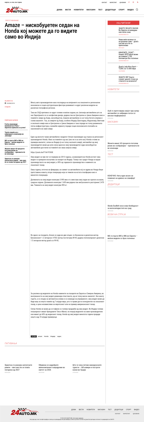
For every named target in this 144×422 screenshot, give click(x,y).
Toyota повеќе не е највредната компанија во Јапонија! (14, 134)
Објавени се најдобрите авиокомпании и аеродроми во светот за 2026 (52, 367)
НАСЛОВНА (122, 71)
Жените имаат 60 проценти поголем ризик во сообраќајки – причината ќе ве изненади (15, 151)
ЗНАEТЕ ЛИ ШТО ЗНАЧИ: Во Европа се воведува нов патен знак (128, 30)
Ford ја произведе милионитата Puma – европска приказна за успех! (15, 126)
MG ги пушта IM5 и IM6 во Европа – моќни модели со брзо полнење (14, 142)
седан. (59, 336)
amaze (40, 336)
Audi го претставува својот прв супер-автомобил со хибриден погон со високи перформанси (123, 113)
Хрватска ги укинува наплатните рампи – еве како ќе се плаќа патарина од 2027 (15, 160)
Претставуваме (12, 20)
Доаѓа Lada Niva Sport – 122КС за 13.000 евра (128, 67)
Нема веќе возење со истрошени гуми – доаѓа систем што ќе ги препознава (128, 42)
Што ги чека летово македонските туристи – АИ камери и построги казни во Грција (87, 367)
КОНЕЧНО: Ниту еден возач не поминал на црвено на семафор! (121, 177)
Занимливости (123, 34)
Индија (52, 336)
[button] (137, 9)
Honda (46, 336)
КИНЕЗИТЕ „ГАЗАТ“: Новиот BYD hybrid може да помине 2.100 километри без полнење (128, 55)
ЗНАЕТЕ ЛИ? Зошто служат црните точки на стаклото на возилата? (128, 79)
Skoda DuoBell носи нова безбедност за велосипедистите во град (123, 207)
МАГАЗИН (121, 47)
